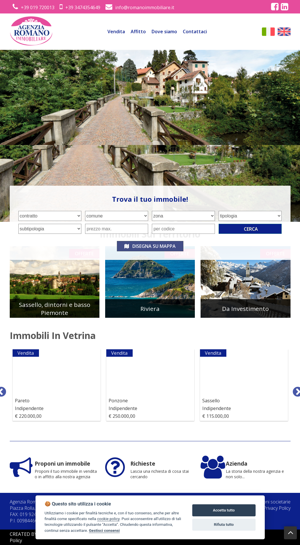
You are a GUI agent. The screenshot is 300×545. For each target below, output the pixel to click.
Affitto (138, 31)
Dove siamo (164, 31)
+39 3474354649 (80, 7)
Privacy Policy (277, 508)
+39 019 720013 (33, 7)
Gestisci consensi (104, 530)
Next (295, 389)
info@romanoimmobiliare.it (139, 7)
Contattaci (195, 31)
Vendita (116, 31)
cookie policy (108, 518)
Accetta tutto (224, 510)
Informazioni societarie (267, 502)
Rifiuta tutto (224, 524)
